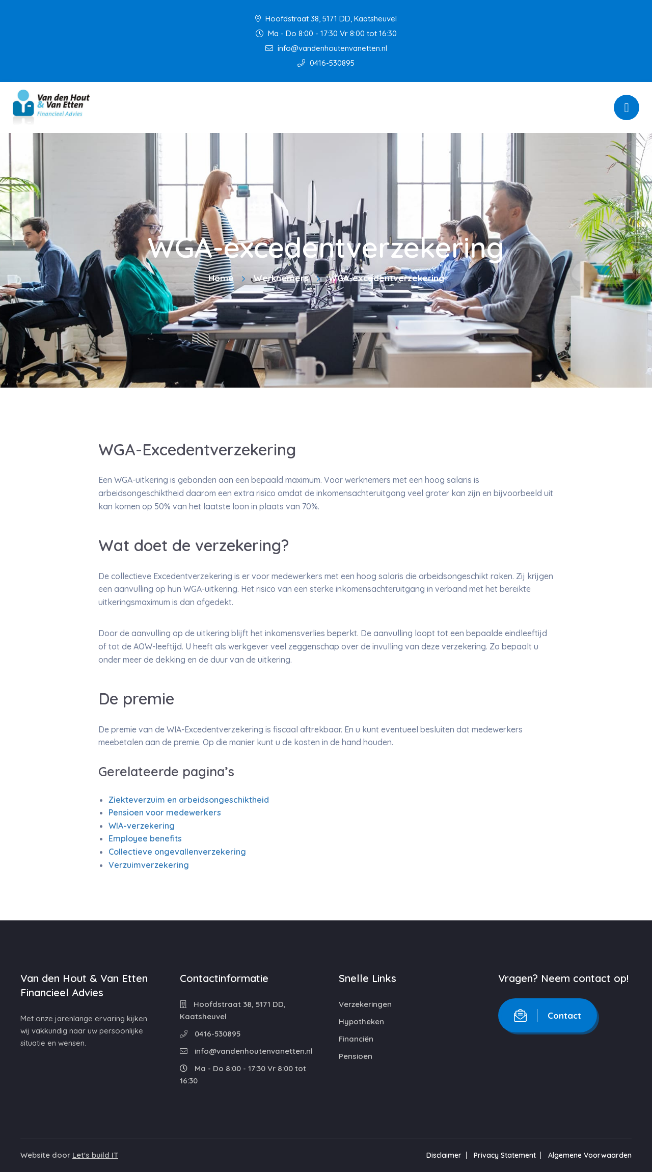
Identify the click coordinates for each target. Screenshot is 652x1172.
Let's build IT (95, 1155)
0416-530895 (326, 63)
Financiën (356, 1039)
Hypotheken (361, 1021)
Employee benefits (145, 838)
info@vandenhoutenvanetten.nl (326, 48)
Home (221, 277)
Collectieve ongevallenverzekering (177, 852)
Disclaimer (443, 1155)
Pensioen (355, 1056)
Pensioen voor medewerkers (164, 812)
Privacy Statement (505, 1155)
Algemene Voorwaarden (590, 1155)
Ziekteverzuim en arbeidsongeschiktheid (188, 800)
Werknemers (281, 277)
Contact (547, 1015)
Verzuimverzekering (148, 865)
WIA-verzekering (141, 826)
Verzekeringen (365, 1004)
